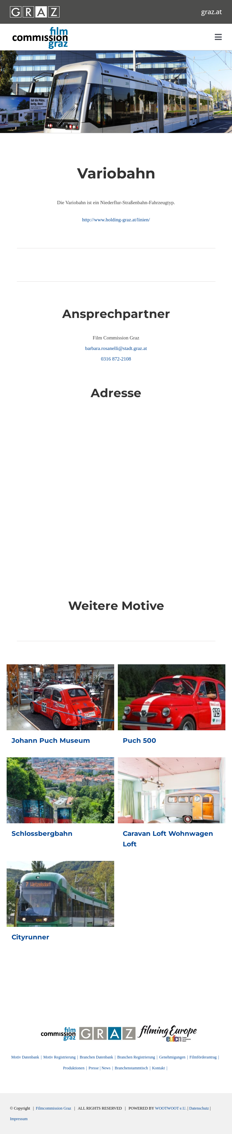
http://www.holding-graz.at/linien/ (116, 219)
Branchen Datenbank (96, 1057)
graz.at (211, 11)
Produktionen (73, 1068)
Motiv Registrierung (59, 1057)
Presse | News (100, 1068)
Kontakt (158, 1068)
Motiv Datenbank (25, 1057)
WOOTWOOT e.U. (171, 1108)
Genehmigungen (172, 1057)
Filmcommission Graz (53, 1108)
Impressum (18, 1119)
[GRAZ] (107, 1027)
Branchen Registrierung (136, 1057)
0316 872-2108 (116, 359)
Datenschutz (199, 1108)
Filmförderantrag (203, 1057)
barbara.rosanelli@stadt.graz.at (116, 348)
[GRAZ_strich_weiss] (35, 8)
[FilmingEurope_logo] (58, 1027)
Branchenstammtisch (131, 1068)
